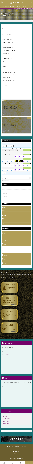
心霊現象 (4, 215)
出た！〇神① (4, 196)
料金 (2, 180)
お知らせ (3, 15)
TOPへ (29, 463)
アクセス (21, 446)
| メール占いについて (16, 456)
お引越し (3, 188)
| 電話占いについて (17, 453)
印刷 (4, 173)
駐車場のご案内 (16, 438)
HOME (3, 21)
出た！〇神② (4, 193)
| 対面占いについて (17, 451)
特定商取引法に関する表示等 (16, 448)
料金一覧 (11, 446)
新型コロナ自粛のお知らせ (14, 21)
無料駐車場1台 (6, 354)
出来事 (4, 212)
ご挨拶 (7, 446)
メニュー (12, 463)
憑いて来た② (4, 199)
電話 (21, 463)
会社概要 (25, 446)
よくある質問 (16, 446)
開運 (5, 180)
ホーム (4, 463)
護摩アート (5, 221)
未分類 (4, 218)
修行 (4, 210)
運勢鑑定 (4, 223)
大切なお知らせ (4, 190)
